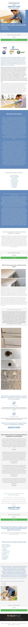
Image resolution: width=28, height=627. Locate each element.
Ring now (14, 516)
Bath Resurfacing (15, 177)
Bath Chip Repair (15, 184)
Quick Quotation (14, 39)
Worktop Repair (14, 183)
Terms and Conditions (11, 624)
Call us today (14, 255)
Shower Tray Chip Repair (14, 176)
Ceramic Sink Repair (14, 181)
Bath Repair (15, 186)
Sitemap (18, 624)
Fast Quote (14, 257)
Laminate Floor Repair (14, 180)
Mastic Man (15, 187)
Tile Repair (4, 548)
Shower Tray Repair (14, 175)
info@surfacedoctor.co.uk (22, 623)
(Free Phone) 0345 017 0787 (6, 623)
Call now (14, 37)
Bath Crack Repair (14, 182)
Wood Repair (14, 178)
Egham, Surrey (14, 623)
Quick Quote (14, 610)
